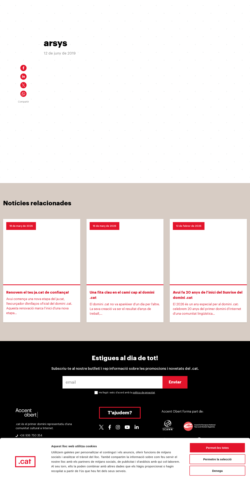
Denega (217, 452)
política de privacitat (144, 392)
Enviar (175, 382)
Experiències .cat (161, 9)
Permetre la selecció (217, 440)
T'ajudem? (120, 412)
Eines (204, 9)
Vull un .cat (74, 9)
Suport (186, 9)
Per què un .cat (130, 9)
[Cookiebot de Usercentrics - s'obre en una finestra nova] (25, 469)
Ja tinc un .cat (100, 9)
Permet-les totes (217, 429)
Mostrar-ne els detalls (225, 469)
